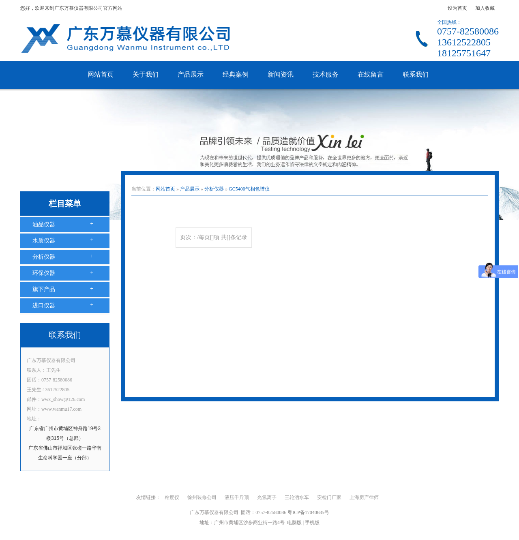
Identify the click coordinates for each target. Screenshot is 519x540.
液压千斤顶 (237, 497)
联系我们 (416, 74)
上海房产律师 (364, 497)
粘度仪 (172, 497)
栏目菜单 (65, 203)
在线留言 (371, 74)
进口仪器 (43, 305)
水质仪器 (43, 241)
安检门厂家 (329, 497)
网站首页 (101, 74)
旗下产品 (43, 289)
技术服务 (326, 74)
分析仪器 (43, 257)
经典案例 (236, 74)
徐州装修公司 (202, 497)
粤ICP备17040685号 (308, 512)
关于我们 (146, 74)
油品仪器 (43, 224)
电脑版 (294, 522)
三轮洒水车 (297, 497)
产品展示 (191, 74)
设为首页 (457, 8)
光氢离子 (267, 497)
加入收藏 (485, 8)
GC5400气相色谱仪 (249, 189)
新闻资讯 (281, 74)
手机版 (312, 522)
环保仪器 (43, 273)
